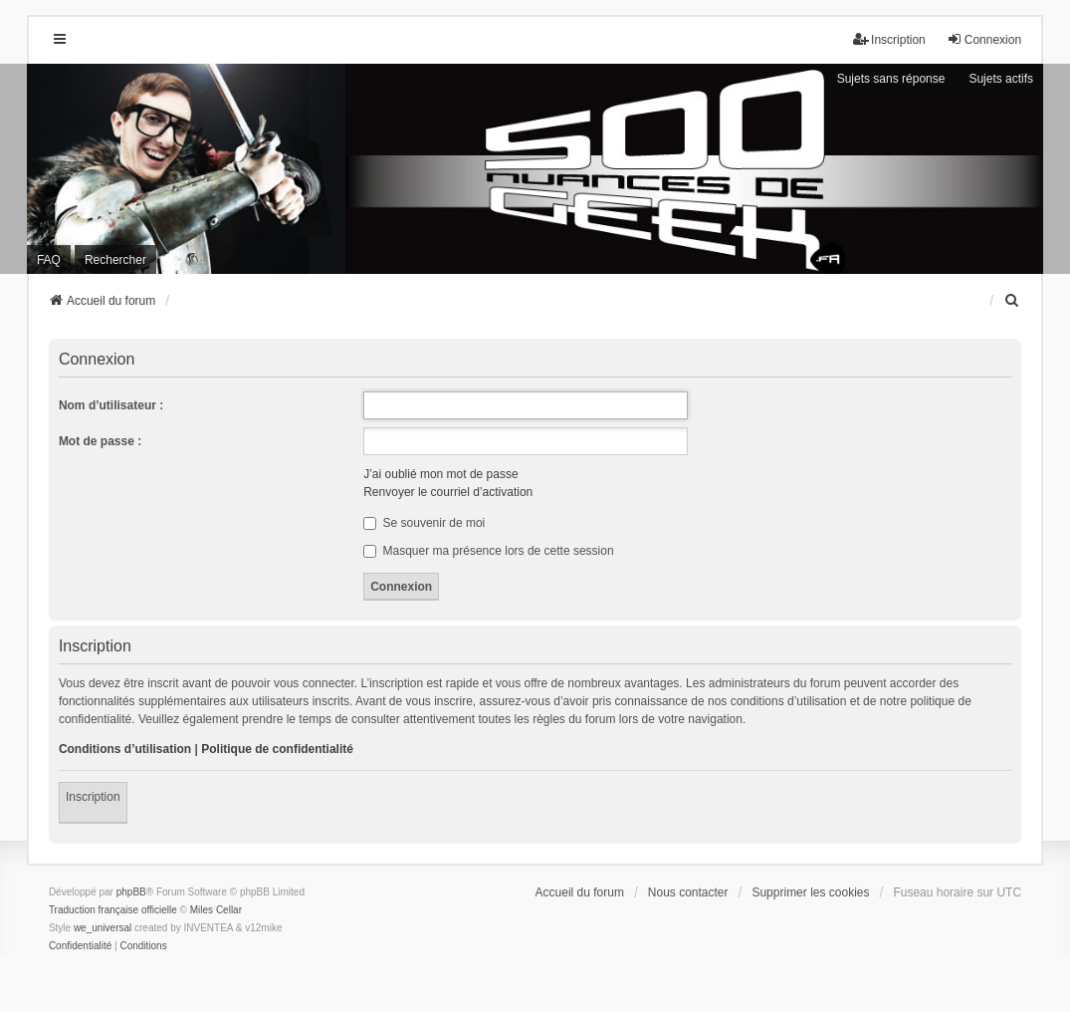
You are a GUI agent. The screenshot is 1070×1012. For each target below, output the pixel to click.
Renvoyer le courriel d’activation (448, 492)
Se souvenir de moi (424, 523)
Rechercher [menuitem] (115, 260)
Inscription (93, 797)
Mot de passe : (100, 441)
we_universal (102, 927)
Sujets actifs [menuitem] (1000, 79)
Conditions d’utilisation (125, 749)
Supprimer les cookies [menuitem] (810, 892)
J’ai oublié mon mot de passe (440, 474)
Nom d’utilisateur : (111, 405)
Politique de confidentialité (277, 749)
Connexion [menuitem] (984, 39)
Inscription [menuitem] (889, 39)
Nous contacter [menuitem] (688, 892)
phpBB (131, 891)
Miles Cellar (216, 909)
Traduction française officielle (113, 909)
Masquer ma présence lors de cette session (488, 551)
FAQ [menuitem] (49, 260)
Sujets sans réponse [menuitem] (891, 79)
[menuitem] (1012, 301)
